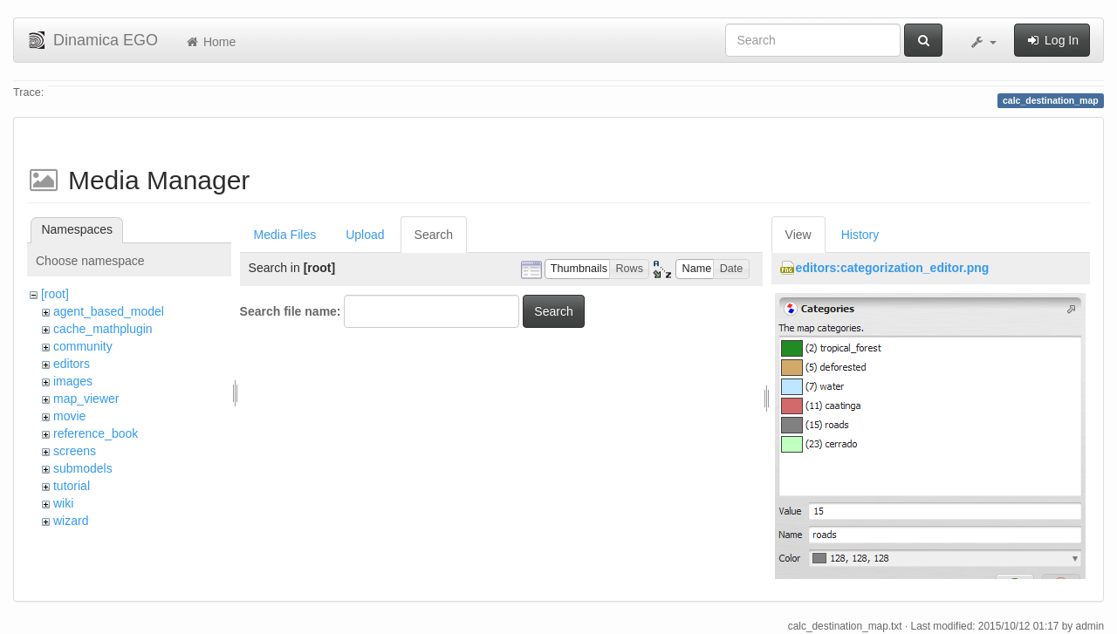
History (860, 235)
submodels (83, 468)
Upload (365, 235)
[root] (55, 294)
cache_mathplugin (103, 329)
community (83, 346)
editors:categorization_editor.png (893, 268)
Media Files (285, 235)
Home (210, 42)
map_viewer (86, 399)
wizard (70, 521)
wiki (63, 503)
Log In (1052, 40)
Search (434, 235)
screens (74, 451)
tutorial (71, 486)
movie (69, 416)
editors (71, 364)
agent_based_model (108, 311)
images (73, 381)
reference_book (95, 433)
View (798, 235)
